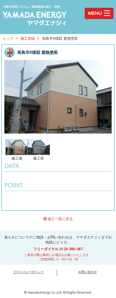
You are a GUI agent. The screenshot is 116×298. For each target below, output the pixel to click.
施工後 (16, 149)
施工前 (38, 149)
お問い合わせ (87, 272)
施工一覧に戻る (60, 218)
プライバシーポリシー (28, 272)
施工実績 (28, 38)
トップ (8, 38)
